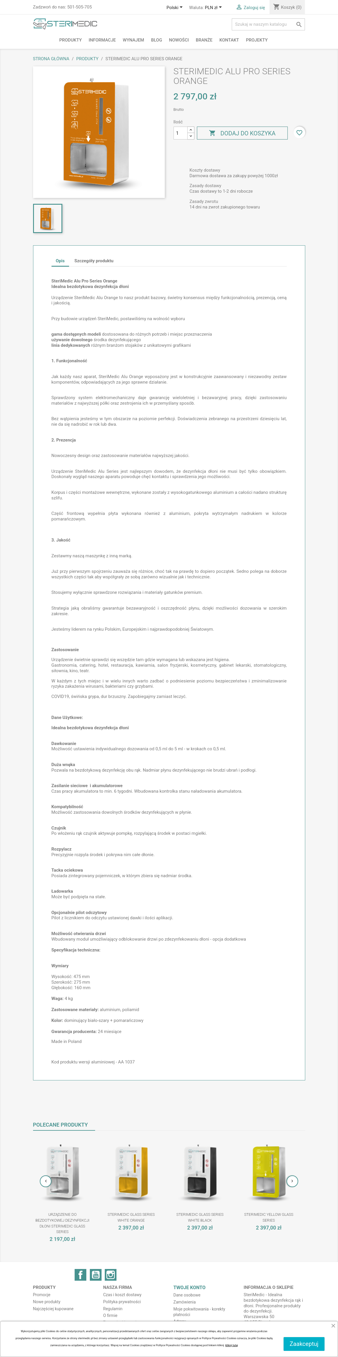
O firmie (110, 1315)
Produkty (70, 40)
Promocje (42, 1294)
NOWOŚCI (179, 40)
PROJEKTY (257, 40)
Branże (204, 40)
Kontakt (229, 40)
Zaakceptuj (304, 1343)
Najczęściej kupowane (53, 1308)
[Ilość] (181, 133)
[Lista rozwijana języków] (176, 7)
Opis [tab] (60, 260)
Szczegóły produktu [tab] (94, 260)
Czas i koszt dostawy (122, 1294)
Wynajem (133, 40)
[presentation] (46, 1181)
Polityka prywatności (122, 1301)
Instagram (110, 1275)
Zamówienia (185, 1302)
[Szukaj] (268, 24)
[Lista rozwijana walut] (214, 7)
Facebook (80, 1275)
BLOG (156, 40)
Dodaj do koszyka (242, 133)
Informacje (102, 40)
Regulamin (113, 1308)
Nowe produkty (47, 1301)
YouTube (96, 1275)
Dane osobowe (187, 1295)
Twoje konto (190, 1287)
